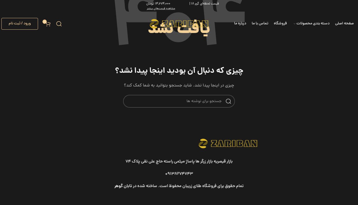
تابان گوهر (123, 186)
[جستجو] (59, 23)
